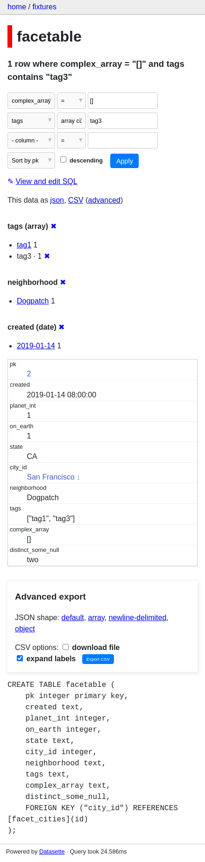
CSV (76, 200)
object (25, 629)
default (73, 618)
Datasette (52, 851)
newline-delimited (138, 618)
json (57, 200)
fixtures (44, 7)
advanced (104, 200)
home (16, 7)
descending (81, 160)
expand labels (46, 659)
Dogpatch (33, 301)
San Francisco (51, 477)
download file (91, 647)
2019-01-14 (36, 346)
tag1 (24, 245)
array (96, 618)
